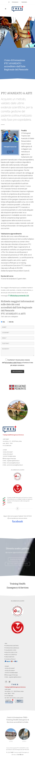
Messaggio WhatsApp (9, 458)
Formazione (15, 2)
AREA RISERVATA (9, 657)
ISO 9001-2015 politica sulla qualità (14, 697)
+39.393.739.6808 (7, 456)
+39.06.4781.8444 (7, 454)
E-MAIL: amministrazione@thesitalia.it (13, 465)
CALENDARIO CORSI (10, 650)
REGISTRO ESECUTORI (11, 652)
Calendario (24, 2)
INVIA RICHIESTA (18, 371)
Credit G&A (19, 754)
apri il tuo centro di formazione (17, 564)
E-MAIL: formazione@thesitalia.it (11, 463)
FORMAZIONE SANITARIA (12, 645)
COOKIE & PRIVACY (10, 659)
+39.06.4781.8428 (7, 452)
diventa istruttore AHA (17, 559)
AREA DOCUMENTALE (11, 654)
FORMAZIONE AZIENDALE (12, 648)
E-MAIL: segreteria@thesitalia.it (11, 460)
